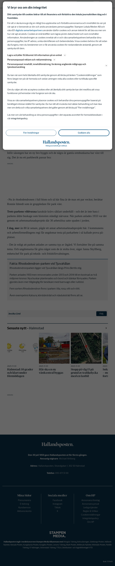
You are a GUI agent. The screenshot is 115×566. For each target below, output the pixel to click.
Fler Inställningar (31, 132)
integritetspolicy (19, 118)
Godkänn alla (84, 132)
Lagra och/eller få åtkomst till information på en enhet (36, 55)
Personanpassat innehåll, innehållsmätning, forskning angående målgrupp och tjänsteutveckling (57, 65)
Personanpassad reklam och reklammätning (31, 59)
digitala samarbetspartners (29, 30)
